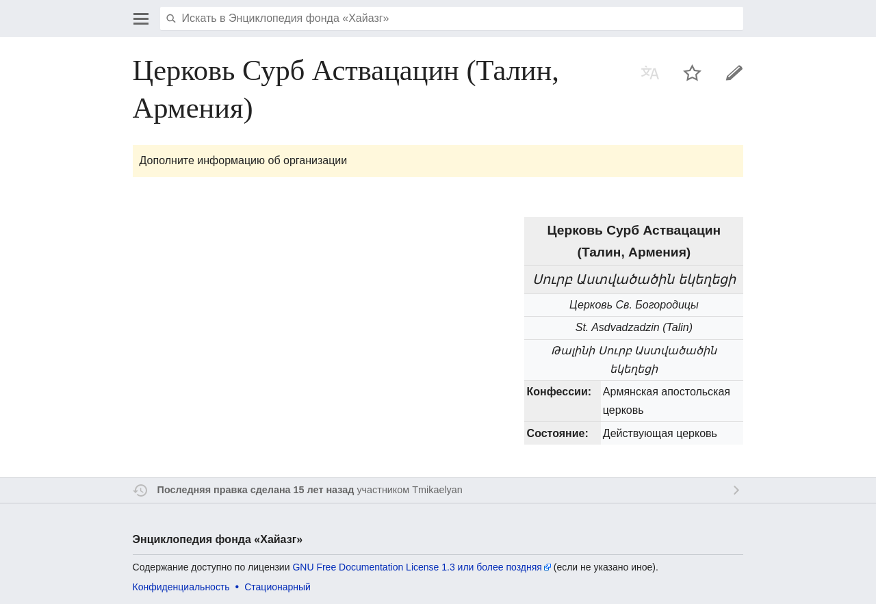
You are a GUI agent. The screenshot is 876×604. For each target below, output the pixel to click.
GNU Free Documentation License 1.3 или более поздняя (416, 567)
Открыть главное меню (141, 18)
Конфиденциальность (181, 586)
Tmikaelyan (437, 489)
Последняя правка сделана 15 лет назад (256, 489)
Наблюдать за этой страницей (692, 72)
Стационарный (277, 586)
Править (734, 72)
